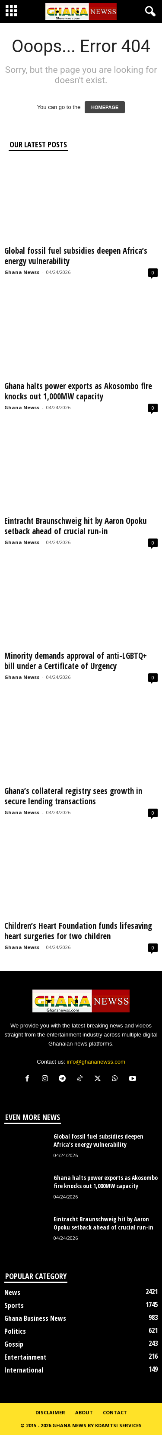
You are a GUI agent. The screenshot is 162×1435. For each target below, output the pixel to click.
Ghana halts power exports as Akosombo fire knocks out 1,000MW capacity (78, 391)
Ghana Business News (35, 1318)
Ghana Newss (21, 272)
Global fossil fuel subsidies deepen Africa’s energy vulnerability (75, 256)
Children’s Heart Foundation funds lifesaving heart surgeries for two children (78, 931)
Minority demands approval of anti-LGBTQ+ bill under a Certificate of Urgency (75, 661)
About (84, 1412)
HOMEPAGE (104, 107)
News (12, 1292)
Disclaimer (50, 1412)
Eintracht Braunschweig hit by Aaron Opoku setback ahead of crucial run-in (75, 526)
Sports (14, 1305)
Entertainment (25, 1357)
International (23, 1370)
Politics (15, 1331)
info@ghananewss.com (96, 1061)
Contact (115, 1412)
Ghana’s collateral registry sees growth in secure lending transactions (73, 796)
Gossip (13, 1344)
